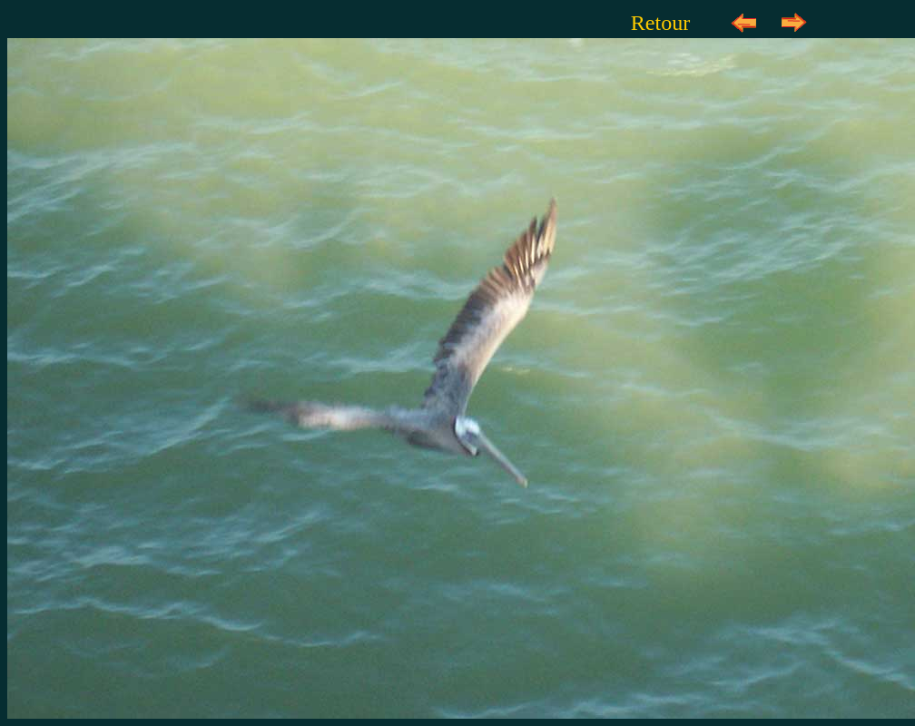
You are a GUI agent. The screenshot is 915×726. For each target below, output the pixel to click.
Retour (660, 22)
